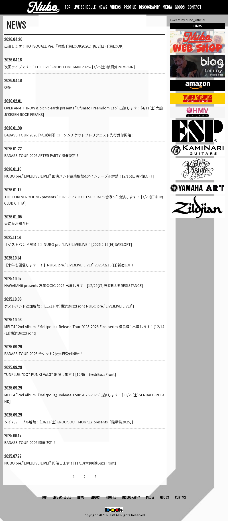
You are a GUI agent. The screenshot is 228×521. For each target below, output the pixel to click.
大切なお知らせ (16, 223)
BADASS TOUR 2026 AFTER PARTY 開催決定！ (41, 155)
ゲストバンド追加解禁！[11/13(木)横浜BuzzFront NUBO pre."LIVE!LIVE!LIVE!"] (69, 306)
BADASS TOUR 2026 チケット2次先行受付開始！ (43, 353)
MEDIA (167, 7)
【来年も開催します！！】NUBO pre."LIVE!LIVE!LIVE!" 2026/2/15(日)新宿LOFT (69, 265)
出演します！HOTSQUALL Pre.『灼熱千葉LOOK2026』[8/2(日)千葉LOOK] (64, 46)
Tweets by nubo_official (187, 20)
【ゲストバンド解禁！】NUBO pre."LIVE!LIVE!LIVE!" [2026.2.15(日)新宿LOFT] (68, 244)
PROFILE (130, 7)
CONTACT (194, 7)
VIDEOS (115, 7)
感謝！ (9, 87)
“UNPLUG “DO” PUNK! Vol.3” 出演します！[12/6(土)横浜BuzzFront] (60, 374)
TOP (68, 7)
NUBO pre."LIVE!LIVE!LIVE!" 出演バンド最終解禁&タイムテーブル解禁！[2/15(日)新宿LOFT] (79, 176)
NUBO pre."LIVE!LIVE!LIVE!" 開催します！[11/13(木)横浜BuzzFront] (60, 463)
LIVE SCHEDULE (84, 7)
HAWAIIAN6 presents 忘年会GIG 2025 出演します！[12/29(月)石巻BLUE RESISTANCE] (73, 285)
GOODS (180, 7)
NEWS (103, 7)
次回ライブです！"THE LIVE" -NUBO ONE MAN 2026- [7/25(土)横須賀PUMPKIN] (69, 66)
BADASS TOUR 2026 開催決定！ (30, 442)
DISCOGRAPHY (149, 7)
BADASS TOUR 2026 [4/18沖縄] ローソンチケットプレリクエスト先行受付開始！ (69, 135)
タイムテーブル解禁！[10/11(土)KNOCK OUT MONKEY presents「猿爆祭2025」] (68, 422)
